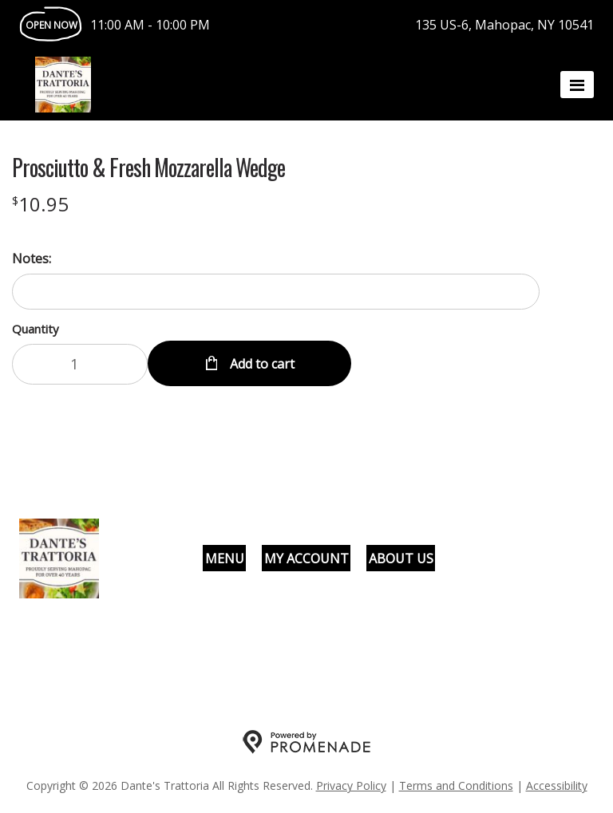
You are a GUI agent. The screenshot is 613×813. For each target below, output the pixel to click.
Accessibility (556, 785)
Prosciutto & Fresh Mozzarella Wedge (148, 167)
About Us (401, 558)
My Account (306, 558)
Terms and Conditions (456, 785)
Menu (224, 558)
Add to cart (261, 364)
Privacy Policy (351, 785)
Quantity (35, 329)
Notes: (31, 258)
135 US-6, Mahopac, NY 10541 (504, 25)
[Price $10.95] (40, 204)
